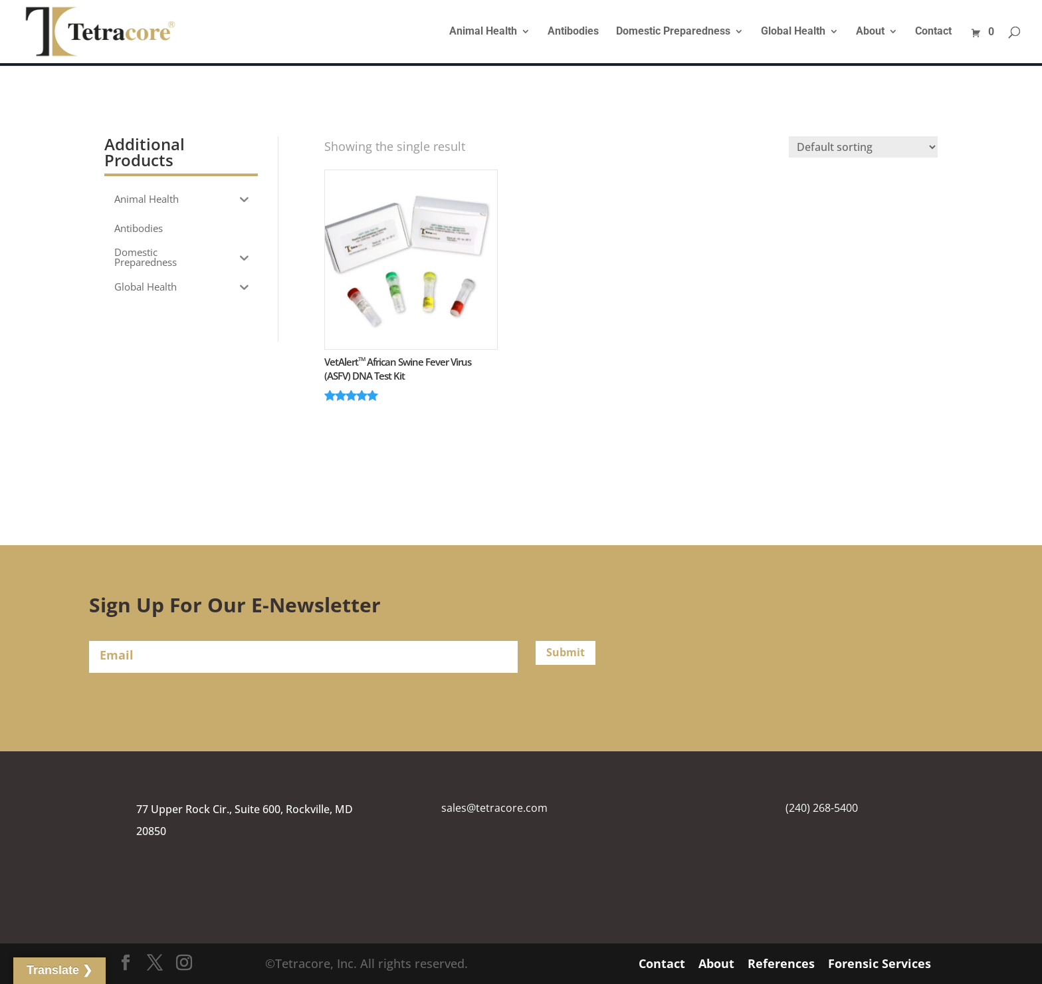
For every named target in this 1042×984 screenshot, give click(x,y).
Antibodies (573, 32)
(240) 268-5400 (821, 807)
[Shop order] (863, 147)
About (870, 32)
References (781, 963)
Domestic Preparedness (673, 32)
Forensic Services (879, 963)
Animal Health (483, 32)
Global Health (793, 32)
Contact (933, 32)
